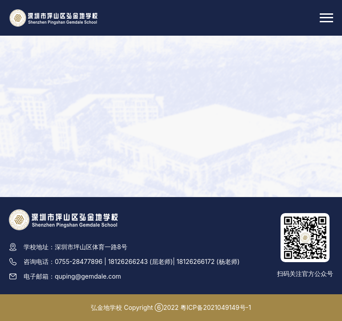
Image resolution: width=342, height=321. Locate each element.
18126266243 (128, 261)
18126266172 (196, 261)
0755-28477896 (78, 261)
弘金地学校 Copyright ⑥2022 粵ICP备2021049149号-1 (171, 307)
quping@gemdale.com (88, 276)
